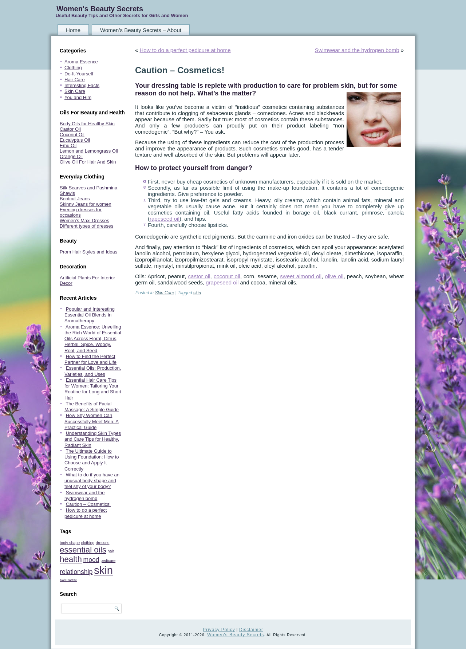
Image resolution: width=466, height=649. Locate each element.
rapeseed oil (164, 219)
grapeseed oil (222, 282)
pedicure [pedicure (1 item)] (107, 560)
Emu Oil (68, 145)
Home (73, 30)
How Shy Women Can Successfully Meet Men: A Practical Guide (91, 421)
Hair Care (74, 79)
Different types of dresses (86, 226)
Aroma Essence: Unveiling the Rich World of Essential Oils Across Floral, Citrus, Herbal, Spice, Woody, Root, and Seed (92, 338)
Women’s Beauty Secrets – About (140, 30)
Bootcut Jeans (75, 198)
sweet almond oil (300, 276)
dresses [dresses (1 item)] (102, 542)
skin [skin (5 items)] (103, 570)
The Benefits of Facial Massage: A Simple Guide (91, 406)
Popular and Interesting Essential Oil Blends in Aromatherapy (89, 315)
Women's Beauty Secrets (99, 9)
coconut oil (227, 276)
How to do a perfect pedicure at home (85, 513)
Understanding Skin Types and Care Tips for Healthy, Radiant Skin (92, 439)
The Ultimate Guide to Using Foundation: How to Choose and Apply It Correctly (91, 460)
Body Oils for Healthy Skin (87, 123)
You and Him (77, 97)
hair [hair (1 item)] (110, 551)
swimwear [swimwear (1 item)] (68, 579)
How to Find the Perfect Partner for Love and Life (90, 359)
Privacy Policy (219, 629)
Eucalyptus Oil (75, 140)
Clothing (73, 67)
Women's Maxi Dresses (84, 220)
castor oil (199, 276)
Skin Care (74, 91)
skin (197, 292)
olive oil (334, 276)
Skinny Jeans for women (85, 204)
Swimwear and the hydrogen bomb (84, 495)
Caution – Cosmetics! (88, 504)
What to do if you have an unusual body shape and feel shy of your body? (91, 480)
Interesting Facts (81, 85)
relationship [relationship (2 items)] (76, 571)
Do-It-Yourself (78, 73)
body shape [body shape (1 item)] (70, 542)
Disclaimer (251, 629)
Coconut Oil (72, 134)
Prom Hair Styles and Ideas (88, 252)
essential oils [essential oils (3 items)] (83, 549)
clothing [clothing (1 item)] (88, 542)
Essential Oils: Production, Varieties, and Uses (92, 371)
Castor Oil (70, 129)
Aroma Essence (81, 61)
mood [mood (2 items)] (91, 559)
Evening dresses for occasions (81, 212)
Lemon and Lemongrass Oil (89, 151)
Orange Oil (71, 156)
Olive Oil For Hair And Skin (88, 162)
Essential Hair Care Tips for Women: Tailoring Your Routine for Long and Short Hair (92, 389)
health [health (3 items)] (71, 559)
